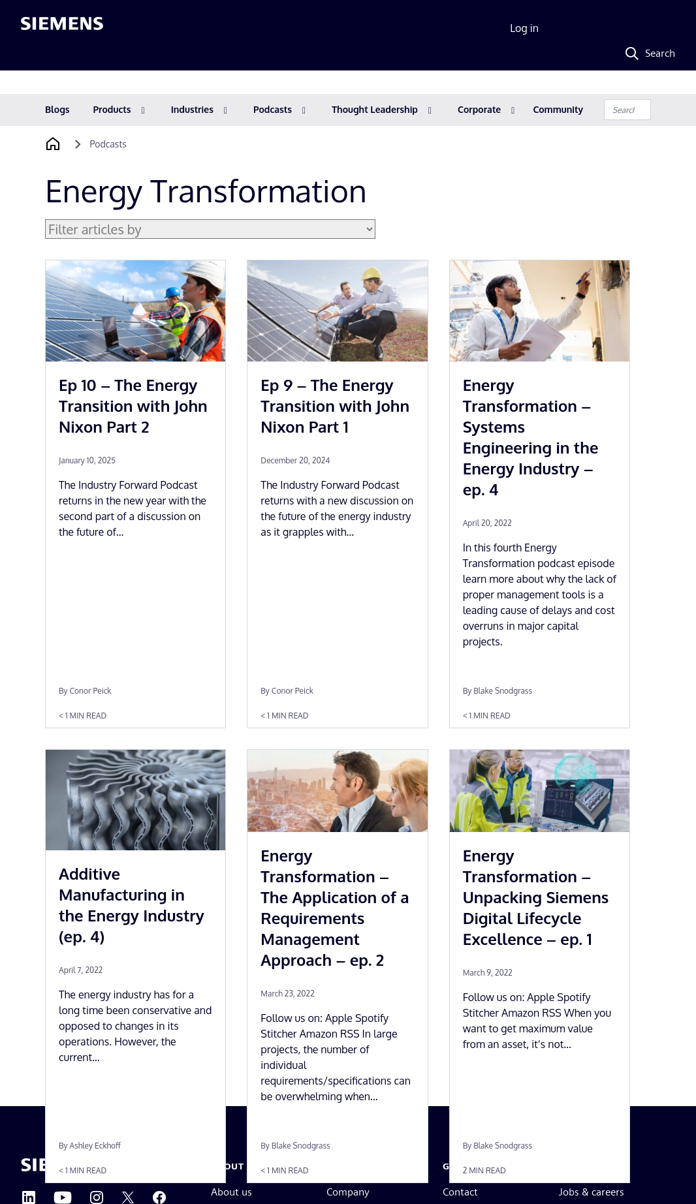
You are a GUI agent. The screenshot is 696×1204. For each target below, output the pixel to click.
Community (558, 109)
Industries (192, 109)
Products (112, 109)
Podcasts (272, 109)
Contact (460, 1192)
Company (348, 1192)
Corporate (479, 109)
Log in (524, 28)
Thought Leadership (375, 109)
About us (231, 1192)
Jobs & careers (591, 1192)
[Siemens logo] (62, 28)
